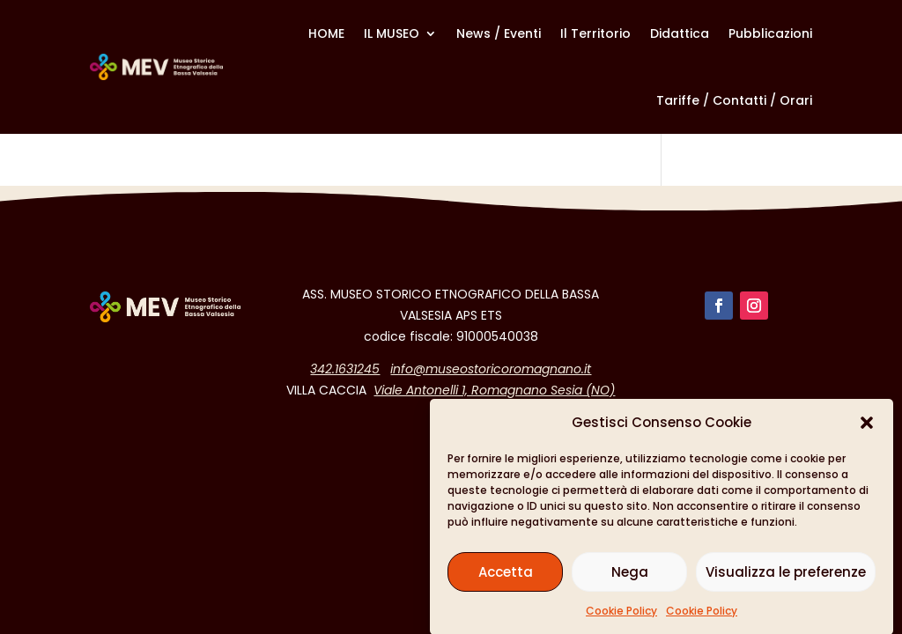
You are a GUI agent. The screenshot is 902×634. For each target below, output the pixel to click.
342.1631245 (345, 369)
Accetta (505, 576)
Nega (629, 576)
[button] (867, 427)
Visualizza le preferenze (786, 576)
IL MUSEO (391, 33)
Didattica (679, 33)
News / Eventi (498, 33)
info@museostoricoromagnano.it (490, 369)
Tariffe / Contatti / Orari (734, 100)
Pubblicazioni (770, 33)
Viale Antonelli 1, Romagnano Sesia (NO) (494, 390)
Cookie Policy (621, 615)
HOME (326, 33)
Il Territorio (595, 33)
